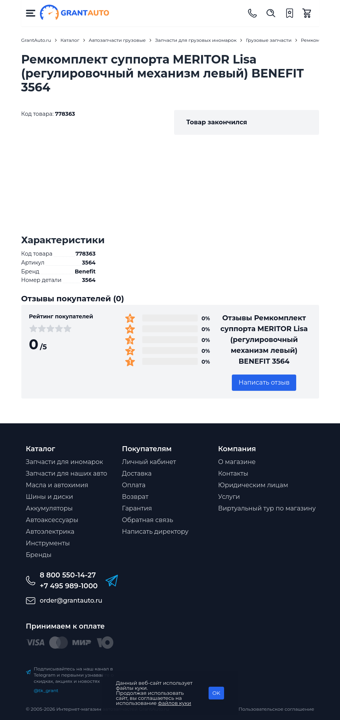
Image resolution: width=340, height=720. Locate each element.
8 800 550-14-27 (68, 575)
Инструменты (48, 543)
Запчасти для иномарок (64, 462)
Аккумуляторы (49, 508)
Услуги (229, 496)
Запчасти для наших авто (66, 473)
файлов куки (175, 703)
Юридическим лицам (253, 485)
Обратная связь (147, 520)
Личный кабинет (149, 462)
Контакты (233, 473)
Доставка (137, 473)
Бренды (39, 554)
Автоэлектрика (50, 531)
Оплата (134, 485)
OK (216, 693)
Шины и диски (49, 496)
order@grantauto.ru (71, 600)
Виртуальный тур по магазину (267, 508)
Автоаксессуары (52, 520)
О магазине (237, 462)
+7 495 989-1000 (69, 586)
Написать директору (155, 531)
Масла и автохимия (57, 485)
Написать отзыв (264, 382)
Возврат (135, 496)
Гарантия (137, 508)
